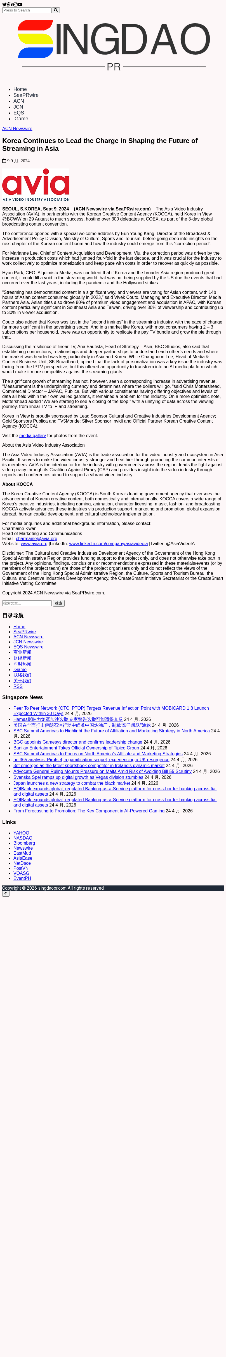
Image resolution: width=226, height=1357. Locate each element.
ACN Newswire (17, 128)
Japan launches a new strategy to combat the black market (71, 783)
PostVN (21, 868)
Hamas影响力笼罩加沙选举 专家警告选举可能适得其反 (68, 719)
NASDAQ (22, 838)
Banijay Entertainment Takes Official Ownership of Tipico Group (76, 748)
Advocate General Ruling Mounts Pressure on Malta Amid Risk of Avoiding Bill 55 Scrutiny (102, 771)
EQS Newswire (28, 646)
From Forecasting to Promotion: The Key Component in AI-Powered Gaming (88, 810)
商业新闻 (22, 652)
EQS (18, 113)
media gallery (32, 435)
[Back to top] (6, 894)
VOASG (21, 873)
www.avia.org (34, 543)
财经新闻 (22, 658)
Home (20, 89)
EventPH (22, 878)
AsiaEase (22, 858)
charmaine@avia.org (36, 538)
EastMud (22, 853)
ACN (18, 101)
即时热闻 (22, 664)
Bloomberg (24, 843)
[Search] (56, 10)
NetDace (22, 863)
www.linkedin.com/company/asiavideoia (108, 543)
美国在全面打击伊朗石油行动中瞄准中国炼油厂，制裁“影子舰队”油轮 (82, 725)
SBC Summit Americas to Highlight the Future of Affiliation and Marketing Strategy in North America (111, 730)
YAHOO (21, 833)
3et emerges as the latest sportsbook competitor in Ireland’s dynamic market (88, 765)
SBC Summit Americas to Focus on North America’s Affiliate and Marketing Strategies (98, 753)
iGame (20, 118)
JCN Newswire (28, 641)
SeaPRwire (26, 95)
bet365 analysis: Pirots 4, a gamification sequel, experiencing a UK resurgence (91, 759)
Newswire (23, 848)
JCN (18, 107)
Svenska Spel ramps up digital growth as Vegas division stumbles (78, 777)
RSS (18, 686)
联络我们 (22, 674)
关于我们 (22, 680)
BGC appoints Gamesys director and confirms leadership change (77, 742)
